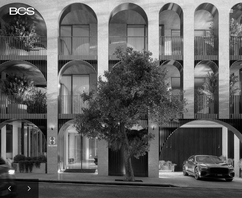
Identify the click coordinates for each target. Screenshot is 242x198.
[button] (231, 11)
